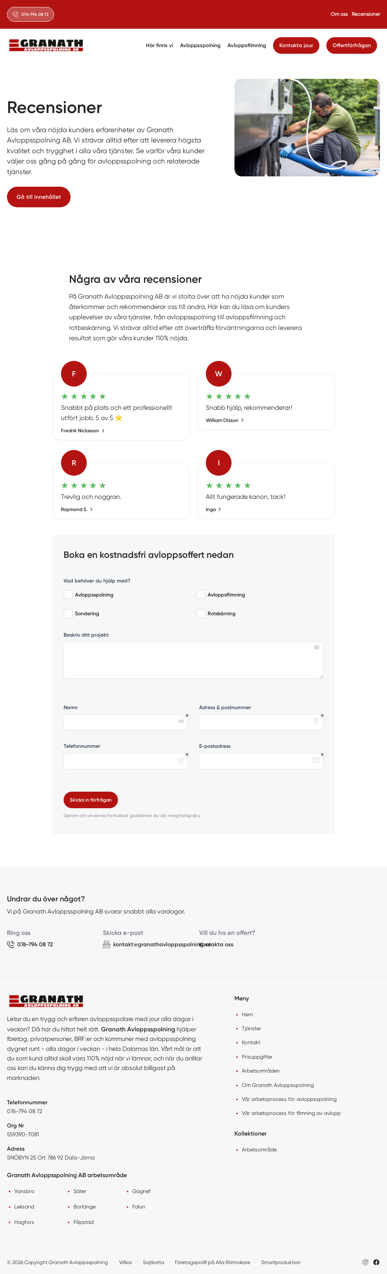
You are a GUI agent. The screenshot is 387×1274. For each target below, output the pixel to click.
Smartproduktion (281, 1262)
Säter (80, 1191)
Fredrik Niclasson (83, 430)
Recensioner (366, 14)
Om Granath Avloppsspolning (278, 1085)
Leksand (24, 1207)
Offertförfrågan (352, 45)
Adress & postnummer (225, 707)
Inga (213, 509)
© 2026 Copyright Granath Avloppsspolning (57, 1262)
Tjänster (251, 1028)
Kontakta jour (296, 45)
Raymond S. (77, 509)
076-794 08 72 (24, 1111)
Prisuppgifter (257, 1057)
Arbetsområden (261, 1071)
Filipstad (84, 1222)
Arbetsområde (259, 1149)
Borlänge (85, 1207)
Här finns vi (159, 45)
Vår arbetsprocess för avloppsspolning (289, 1099)
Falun (138, 1207)
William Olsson (225, 420)
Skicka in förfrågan (91, 800)
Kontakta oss (216, 944)
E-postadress (214, 746)
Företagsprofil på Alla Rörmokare (212, 1262)
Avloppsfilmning (246, 45)
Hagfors (24, 1222)
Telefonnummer (82, 746)
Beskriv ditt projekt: (87, 635)
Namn (71, 707)
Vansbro (24, 1191)
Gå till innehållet (39, 197)
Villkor (125, 1262)
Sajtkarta (153, 1262)
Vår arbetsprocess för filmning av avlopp (291, 1113)
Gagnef (141, 1191)
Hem (247, 1014)
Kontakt (251, 1042)
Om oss (339, 14)
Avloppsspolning (200, 45)
